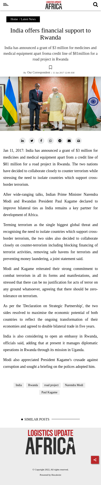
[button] (50, 67)
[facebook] (41, 141)
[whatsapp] (50, 141)
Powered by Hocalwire (50, 475)
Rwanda (33, 385)
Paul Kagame (49, 392)
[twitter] (32, 141)
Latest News (28, 19)
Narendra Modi (74, 385)
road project (51, 385)
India (19, 385)
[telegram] (60, 141)
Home (14, 19)
